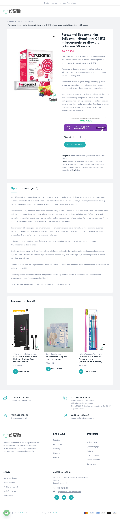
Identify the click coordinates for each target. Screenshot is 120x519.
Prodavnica (57, 444)
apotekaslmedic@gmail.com (69, 492)
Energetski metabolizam (70, 164)
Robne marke (95, 156)
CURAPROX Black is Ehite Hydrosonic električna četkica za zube (25, 359)
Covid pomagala (93, 455)
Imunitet (91, 164)
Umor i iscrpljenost (95, 167)
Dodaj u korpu (76, 144)
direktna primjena (83, 161)
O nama (56, 453)
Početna (56, 440)
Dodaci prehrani (76, 156)
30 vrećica (72, 161)
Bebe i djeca (50, 354)
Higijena (16, 354)
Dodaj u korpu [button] (24, 371)
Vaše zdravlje (92, 442)
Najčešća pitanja (10, 491)
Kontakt (56, 457)
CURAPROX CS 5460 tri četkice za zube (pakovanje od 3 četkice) (90, 359)
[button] (54, 36)
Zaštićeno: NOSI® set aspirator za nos (56, 358)
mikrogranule (72, 167)
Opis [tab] (14, 188)
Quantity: (68, 137)
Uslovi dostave (9, 482)
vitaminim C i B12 (68, 170)
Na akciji (56, 449)
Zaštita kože (91, 464)
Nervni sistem (83, 167)
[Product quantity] (80, 137)
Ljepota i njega (93, 446)
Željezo (77, 170)
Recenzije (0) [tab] (30, 188)
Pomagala (86, 156)
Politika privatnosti (11, 487)
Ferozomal (84, 164)
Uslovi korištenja (10, 478)
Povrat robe (8, 495)
